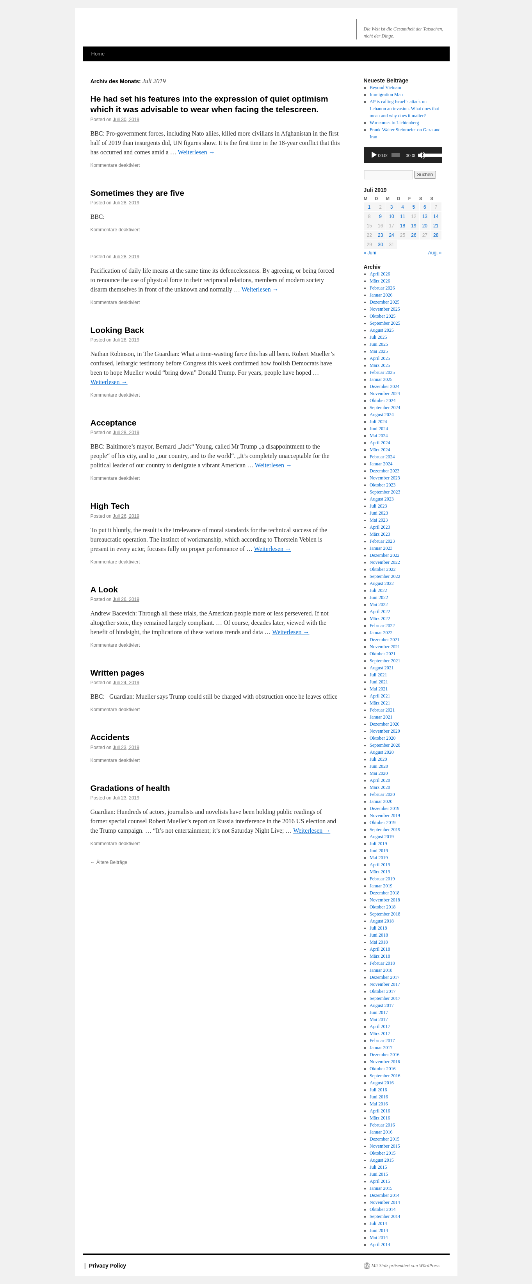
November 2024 (385, 393)
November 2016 (385, 1061)
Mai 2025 (379, 351)
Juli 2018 (378, 928)
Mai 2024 (379, 435)
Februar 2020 (382, 794)
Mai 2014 (379, 1237)
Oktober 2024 (382, 400)
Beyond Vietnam (385, 87)
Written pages (117, 672)
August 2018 (382, 921)
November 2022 (385, 562)
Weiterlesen (196, 152)
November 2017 (385, 984)
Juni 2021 (379, 682)
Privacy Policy (107, 1266)
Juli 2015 (378, 1167)
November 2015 (385, 1146)
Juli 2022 (378, 590)
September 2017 (385, 998)
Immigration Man (386, 94)
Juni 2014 (379, 1230)
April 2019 (380, 864)
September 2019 (385, 829)
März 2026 (380, 281)
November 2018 (385, 900)
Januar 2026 (381, 295)
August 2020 (382, 752)
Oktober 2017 (382, 991)
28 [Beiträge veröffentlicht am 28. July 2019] (435, 235)
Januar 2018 (381, 970)
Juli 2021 (378, 675)
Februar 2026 (382, 288)
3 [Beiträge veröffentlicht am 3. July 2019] (391, 207)
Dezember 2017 (384, 977)
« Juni (370, 253)
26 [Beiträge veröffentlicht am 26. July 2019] (413, 235)
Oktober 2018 (382, 907)
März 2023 (380, 534)
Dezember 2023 (384, 471)
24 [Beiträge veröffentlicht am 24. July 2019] (391, 235)
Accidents (110, 737)
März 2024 (380, 449)
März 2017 (380, 1033)
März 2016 (380, 1118)
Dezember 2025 (384, 302)
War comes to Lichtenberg (394, 122)
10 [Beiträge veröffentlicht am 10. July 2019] (391, 216)
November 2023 (385, 478)
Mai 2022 (379, 604)
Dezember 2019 (384, 808)
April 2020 (380, 780)
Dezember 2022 (384, 555)
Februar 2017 (382, 1040)
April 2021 (380, 696)
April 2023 (380, 527)
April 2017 (380, 1026)
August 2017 (382, 1005)
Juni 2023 (379, 513)
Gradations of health (130, 787)
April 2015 (380, 1181)
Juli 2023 (378, 506)
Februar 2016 (382, 1125)
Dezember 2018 (384, 893)
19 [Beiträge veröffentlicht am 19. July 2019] (413, 226)
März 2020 (380, 787)
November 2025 (385, 309)
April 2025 (380, 358)
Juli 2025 (378, 337)
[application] (403, 155)
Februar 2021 (382, 710)
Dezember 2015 (384, 1139)
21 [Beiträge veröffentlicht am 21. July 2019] (435, 226)
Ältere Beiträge (109, 862)
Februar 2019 (382, 879)
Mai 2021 (379, 689)
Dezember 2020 (384, 724)
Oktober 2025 (382, 316)
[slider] (395, 155)
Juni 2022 (379, 597)
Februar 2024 (382, 457)
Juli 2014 (378, 1223)
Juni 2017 (379, 1012)
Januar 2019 (381, 886)
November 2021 (385, 646)
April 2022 (380, 611)
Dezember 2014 (384, 1195)
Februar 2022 (382, 625)
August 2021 (382, 668)
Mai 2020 (379, 773)
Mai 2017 (379, 1019)
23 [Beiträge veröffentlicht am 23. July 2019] (380, 235)
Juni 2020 (379, 766)
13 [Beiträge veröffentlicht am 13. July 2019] (424, 216)
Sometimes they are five (137, 192)
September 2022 (385, 576)
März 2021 (380, 703)
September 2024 (385, 407)
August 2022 (382, 583)
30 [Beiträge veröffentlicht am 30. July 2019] (380, 244)
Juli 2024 (378, 421)
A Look (104, 589)
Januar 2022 (381, 632)
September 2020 (385, 745)
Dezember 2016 (384, 1054)
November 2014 (385, 1202)
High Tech (110, 505)
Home (98, 54)
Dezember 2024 (384, 386)
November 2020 (385, 731)
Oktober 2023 (382, 485)
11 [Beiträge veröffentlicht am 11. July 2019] (402, 216)
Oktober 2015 (382, 1153)
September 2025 (385, 323)
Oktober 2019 (382, 822)
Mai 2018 (379, 942)
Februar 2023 (382, 541)
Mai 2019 (379, 857)
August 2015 (382, 1160)
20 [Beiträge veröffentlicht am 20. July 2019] (424, 226)
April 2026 (380, 274)
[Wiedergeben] (374, 155)
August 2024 (382, 414)
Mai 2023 (379, 520)
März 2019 (380, 871)
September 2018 (385, 914)
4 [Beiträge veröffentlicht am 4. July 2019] (402, 207)
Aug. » (435, 253)
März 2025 (380, 365)
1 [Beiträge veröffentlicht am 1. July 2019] (369, 207)
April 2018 (380, 949)
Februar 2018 (382, 963)
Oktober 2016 (382, 1068)
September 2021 (385, 660)
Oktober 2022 (382, 569)
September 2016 (385, 1075)
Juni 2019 (379, 850)
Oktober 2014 (382, 1209)
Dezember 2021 (384, 639)
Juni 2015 (379, 1174)
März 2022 (380, 618)
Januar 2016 (381, 1132)
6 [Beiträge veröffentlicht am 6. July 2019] (424, 207)
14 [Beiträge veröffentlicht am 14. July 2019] (435, 216)
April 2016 (380, 1111)
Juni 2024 (379, 428)
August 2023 (382, 499)
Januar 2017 (381, 1047)
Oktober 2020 (382, 738)
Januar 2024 (381, 464)
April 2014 (380, 1244)
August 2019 (382, 836)
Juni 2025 (379, 344)
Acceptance (114, 422)
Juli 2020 (378, 759)
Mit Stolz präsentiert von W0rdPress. (406, 1265)
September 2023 (385, 492)
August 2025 (382, 330)
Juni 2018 (379, 935)
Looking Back (117, 329)
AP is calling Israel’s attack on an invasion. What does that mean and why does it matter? (404, 108)
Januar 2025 (381, 379)
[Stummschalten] (421, 155)
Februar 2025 (382, 372)
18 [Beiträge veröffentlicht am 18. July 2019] (402, 226)
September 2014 (385, 1216)
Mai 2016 (379, 1104)
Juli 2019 (378, 843)
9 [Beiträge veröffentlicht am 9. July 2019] (380, 216)
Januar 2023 (381, 548)
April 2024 (380, 442)
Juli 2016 (378, 1090)
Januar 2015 (381, 1188)
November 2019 (385, 815)
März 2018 (380, 956)
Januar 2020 (381, 801)
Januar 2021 (381, 717)
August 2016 (382, 1082)
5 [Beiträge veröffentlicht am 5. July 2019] (414, 207)
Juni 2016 (379, 1097)
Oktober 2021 (382, 653)
